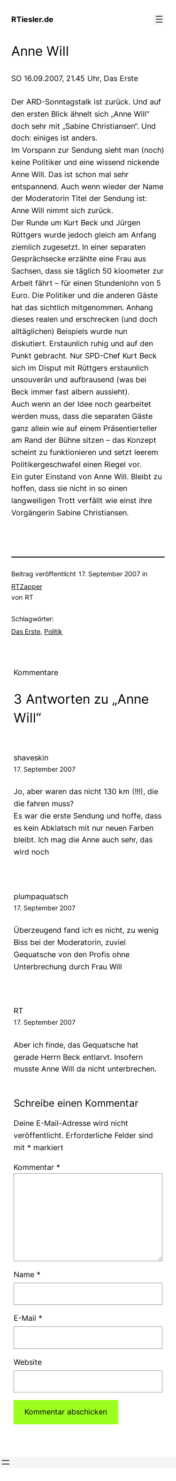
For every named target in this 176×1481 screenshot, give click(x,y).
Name (27, 1274)
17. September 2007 (45, 769)
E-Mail (28, 1318)
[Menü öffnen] (159, 19)
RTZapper (26, 586)
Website (28, 1362)
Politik (53, 631)
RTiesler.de (32, 19)
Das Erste (25, 631)
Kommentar (37, 1167)
